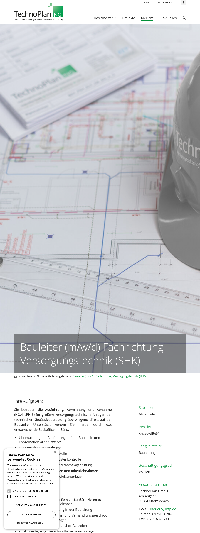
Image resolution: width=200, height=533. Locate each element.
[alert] (31, 488)
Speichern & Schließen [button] (31, 505)
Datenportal (166, 2)
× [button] (55, 452)
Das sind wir (103, 18)
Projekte (128, 18)
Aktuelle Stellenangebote (52, 376)
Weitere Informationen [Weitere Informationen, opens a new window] (42, 483)
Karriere (147, 18)
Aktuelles (170, 18)
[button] (31, 523)
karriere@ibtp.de (163, 509)
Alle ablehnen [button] (31, 514)
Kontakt (147, 2)
